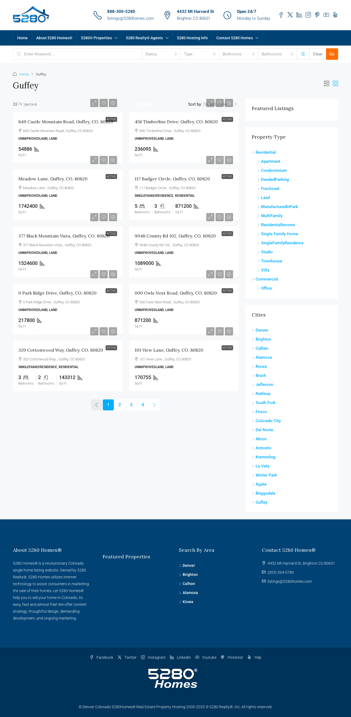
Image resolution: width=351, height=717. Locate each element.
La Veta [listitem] (261, 466)
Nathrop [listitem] (261, 393)
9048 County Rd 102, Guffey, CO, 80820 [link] (175, 236)
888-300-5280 (121, 11)
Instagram (153, 657)
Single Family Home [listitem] (277, 233)
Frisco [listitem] (259, 411)
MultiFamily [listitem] (269, 215)
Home (22, 38)
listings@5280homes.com (130, 18)
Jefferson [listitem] (262, 384)
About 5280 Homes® (54, 38)
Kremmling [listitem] (264, 457)
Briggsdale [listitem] (263, 493)
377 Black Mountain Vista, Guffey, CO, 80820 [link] (64, 236)
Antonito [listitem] (261, 448)
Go (332, 54)
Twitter (127, 657)
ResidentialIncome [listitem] (276, 224)
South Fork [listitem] (264, 402)
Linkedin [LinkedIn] (180, 657)
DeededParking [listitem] (273, 179)
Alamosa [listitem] (262, 357)
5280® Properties (96, 38)
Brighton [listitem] (261, 339)
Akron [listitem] (259, 438)
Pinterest (232, 657)
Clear (317, 54)
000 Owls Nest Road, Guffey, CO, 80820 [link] (176, 293)
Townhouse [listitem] (269, 261)
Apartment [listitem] (268, 161)
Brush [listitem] (259, 375)
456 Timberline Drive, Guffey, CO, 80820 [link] (176, 121)
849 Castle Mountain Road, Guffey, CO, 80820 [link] (65, 121)
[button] (326, 83)
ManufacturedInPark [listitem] (277, 206)
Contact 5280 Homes (234, 38)
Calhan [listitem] (260, 348)
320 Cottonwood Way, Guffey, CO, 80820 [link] (60, 350)
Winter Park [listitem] (264, 475)
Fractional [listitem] (268, 188)
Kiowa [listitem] (259, 366)
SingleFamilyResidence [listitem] (280, 242)
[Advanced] (303, 54)
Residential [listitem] (264, 152)
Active (111, 119)
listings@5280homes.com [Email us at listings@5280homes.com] (290, 581)
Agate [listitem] (259, 484)
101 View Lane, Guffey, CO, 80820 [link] (169, 350)
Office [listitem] (264, 288)
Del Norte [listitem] (262, 429)
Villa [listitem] (263, 270)
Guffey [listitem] (259, 502)
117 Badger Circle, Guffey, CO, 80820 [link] (172, 178)
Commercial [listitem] (265, 279)
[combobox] (161, 54)
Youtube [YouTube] (205, 657)
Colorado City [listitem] (266, 420)
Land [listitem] (263, 197)
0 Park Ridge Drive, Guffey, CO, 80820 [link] (57, 293)
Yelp (254, 657)
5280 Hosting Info (192, 38)
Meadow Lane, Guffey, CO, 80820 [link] (52, 178)
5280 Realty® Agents (144, 38)
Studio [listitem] (265, 252)
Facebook (101, 657)
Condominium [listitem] (272, 170)
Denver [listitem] (260, 330)
